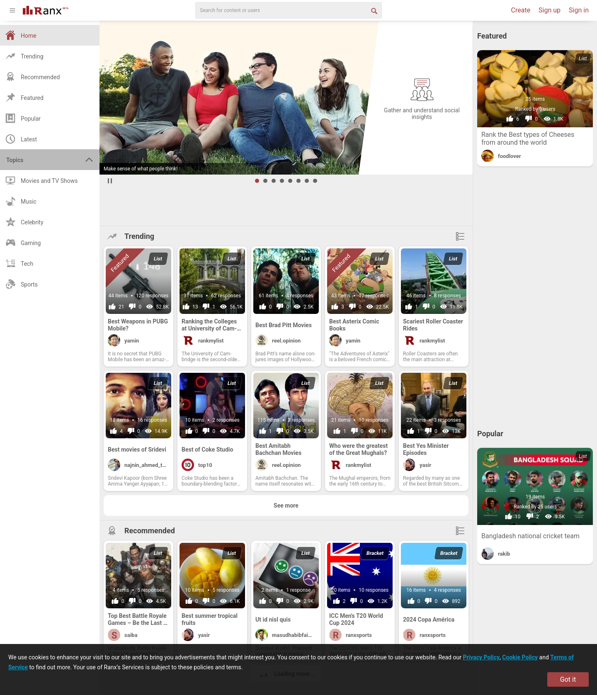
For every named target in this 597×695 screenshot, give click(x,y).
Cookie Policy (520, 657)
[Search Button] (373, 10)
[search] (288, 10)
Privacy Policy (481, 657)
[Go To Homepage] (45, 9)
